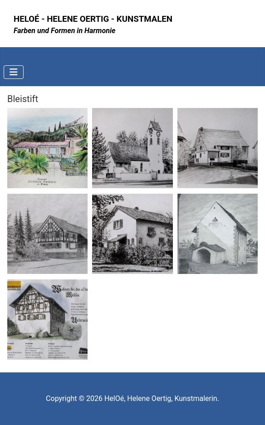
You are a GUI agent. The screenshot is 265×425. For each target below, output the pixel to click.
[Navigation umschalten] (14, 72)
